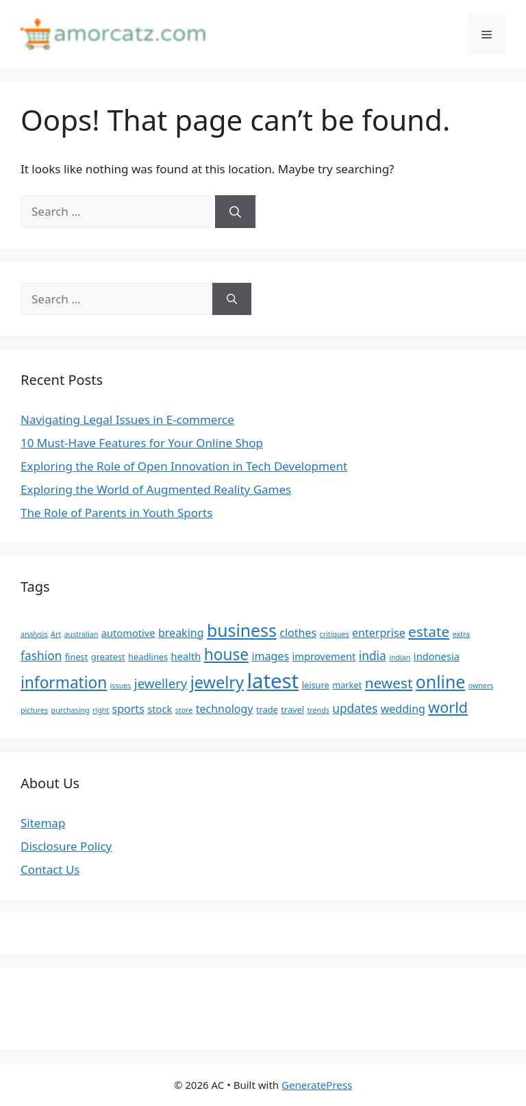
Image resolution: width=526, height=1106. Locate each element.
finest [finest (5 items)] (76, 657)
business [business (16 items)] (242, 630)
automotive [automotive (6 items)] (128, 633)
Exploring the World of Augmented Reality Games (156, 489)
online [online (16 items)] (440, 681)
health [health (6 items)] (186, 656)
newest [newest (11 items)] (389, 682)
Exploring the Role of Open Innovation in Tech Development (184, 466)
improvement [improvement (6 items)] (323, 656)
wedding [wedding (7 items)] (403, 708)
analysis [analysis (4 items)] (34, 634)
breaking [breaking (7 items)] (181, 632)
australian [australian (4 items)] (81, 634)
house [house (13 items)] (226, 654)
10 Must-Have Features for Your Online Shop (142, 443)
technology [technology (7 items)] (224, 708)
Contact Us (50, 869)
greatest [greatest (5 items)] (108, 657)
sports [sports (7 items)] (128, 708)
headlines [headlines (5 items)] (148, 657)
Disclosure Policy (66, 846)
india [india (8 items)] (372, 655)
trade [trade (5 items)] (267, 709)
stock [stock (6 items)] (159, 709)
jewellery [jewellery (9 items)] (161, 683)
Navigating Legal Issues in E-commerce (127, 419)
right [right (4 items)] (100, 710)
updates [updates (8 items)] (354, 708)
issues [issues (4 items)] (121, 685)
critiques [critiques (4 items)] (334, 634)
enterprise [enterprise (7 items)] (378, 632)
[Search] (235, 211)
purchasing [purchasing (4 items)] (70, 710)
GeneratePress (316, 1085)
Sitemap (43, 823)
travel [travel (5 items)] (292, 709)
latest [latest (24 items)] (273, 680)
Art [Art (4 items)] (56, 634)
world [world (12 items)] (448, 707)
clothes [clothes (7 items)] (297, 632)
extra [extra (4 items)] (461, 634)
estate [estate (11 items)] (428, 631)
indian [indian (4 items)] (399, 657)
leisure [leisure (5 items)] (315, 685)
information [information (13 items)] (64, 682)
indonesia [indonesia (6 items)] (437, 656)
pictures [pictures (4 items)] (34, 710)
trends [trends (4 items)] (318, 710)
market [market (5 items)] (347, 685)
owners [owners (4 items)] (481, 685)
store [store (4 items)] (184, 710)
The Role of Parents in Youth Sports (116, 512)
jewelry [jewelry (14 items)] (217, 682)
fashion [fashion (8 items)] (41, 655)
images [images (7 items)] (270, 656)
